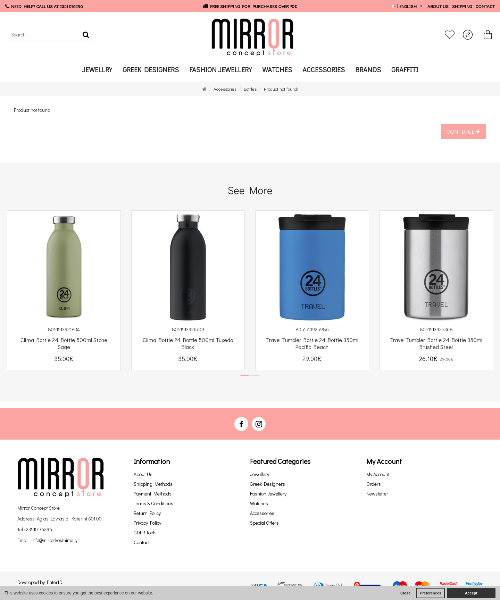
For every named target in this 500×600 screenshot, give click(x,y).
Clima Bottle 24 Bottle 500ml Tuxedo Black (188, 343)
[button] (245, 375)
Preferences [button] (430, 593)
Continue (461, 131)
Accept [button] (471, 593)
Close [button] (405, 593)
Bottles (250, 89)
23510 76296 (39, 529)
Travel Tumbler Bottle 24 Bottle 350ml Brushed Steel (436, 343)
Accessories (225, 89)
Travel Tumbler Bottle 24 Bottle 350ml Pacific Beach (312, 343)
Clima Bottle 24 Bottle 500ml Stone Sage (63, 343)
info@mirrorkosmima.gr (55, 540)
